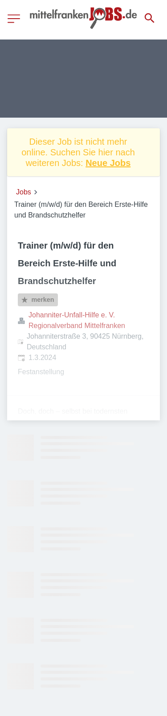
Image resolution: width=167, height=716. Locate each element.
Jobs (23, 192)
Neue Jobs (108, 163)
